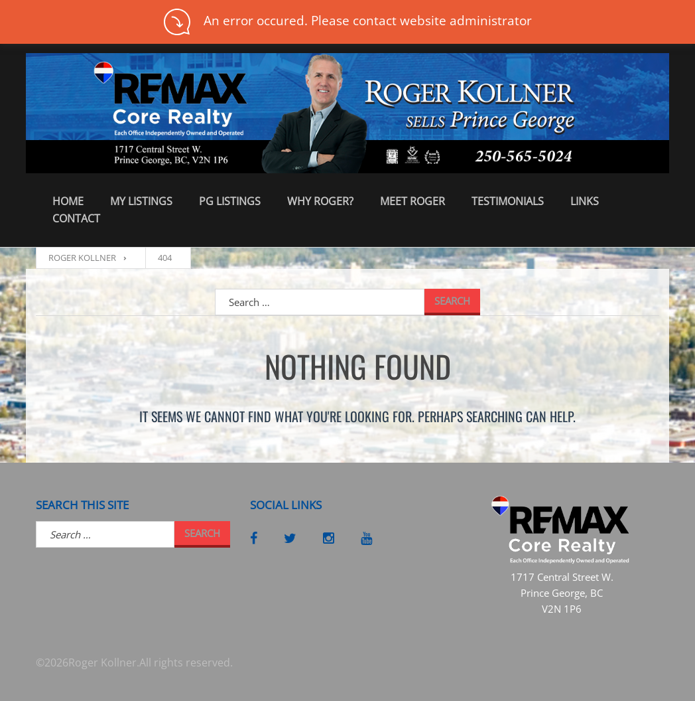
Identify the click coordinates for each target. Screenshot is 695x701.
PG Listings (230, 201)
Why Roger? (320, 201)
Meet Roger (412, 201)
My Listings (141, 201)
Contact (76, 218)
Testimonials (508, 201)
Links (584, 201)
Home (68, 201)
